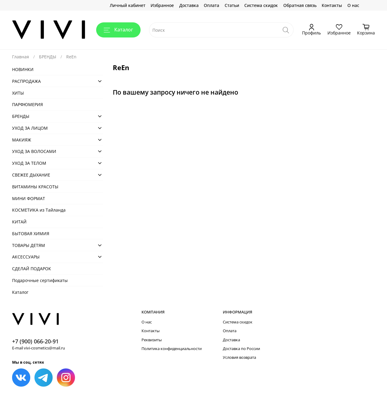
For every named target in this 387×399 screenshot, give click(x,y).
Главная (20, 57)
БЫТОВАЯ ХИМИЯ (30, 233)
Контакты (332, 5)
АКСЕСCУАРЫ (26, 257)
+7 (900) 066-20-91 (35, 341)
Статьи (232, 5)
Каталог (118, 29)
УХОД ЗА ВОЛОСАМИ (34, 151)
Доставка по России (241, 348)
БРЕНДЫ (47, 57)
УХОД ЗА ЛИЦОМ (30, 128)
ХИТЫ (18, 93)
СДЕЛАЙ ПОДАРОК (31, 268)
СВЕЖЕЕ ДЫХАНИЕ (31, 175)
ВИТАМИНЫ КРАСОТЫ (35, 187)
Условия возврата (239, 357)
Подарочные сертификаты (40, 280)
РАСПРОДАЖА (26, 81)
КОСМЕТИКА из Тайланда (39, 210)
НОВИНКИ (23, 69)
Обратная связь (300, 5)
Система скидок (261, 5)
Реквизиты (151, 339)
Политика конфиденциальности (171, 348)
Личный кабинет (127, 5)
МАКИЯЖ (21, 140)
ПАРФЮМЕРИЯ (27, 104)
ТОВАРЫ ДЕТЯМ (28, 245)
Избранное (162, 5)
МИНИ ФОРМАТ (28, 198)
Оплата (211, 5)
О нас (353, 5)
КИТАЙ (19, 222)
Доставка (189, 5)
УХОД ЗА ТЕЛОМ (29, 163)
